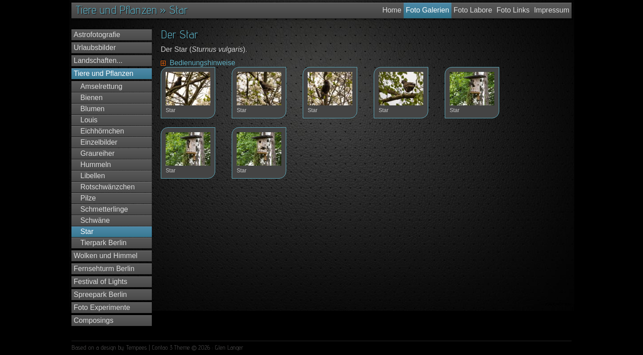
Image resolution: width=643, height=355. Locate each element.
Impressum (551, 10)
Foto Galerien (427, 10)
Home (391, 10)
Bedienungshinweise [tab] (202, 63)
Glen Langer (229, 347)
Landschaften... (98, 60)
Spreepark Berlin (100, 294)
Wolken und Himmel (106, 255)
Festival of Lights (100, 281)
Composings (93, 320)
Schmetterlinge (104, 209)
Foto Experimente (102, 307)
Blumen (92, 109)
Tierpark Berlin (103, 242)
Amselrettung (101, 86)
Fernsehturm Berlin (104, 268)
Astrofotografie (97, 34)
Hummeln (95, 164)
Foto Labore (473, 10)
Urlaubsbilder (95, 47)
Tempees (136, 347)
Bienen (91, 97)
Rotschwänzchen (107, 187)
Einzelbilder (98, 142)
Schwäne (95, 220)
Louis (88, 120)
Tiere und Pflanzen (104, 73)
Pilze (88, 198)
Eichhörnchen (102, 131)
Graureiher (97, 153)
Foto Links (513, 10)
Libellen (92, 176)
